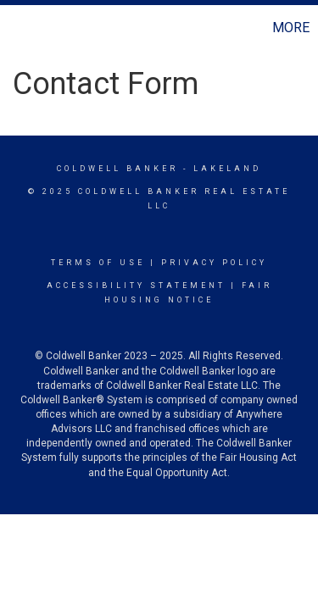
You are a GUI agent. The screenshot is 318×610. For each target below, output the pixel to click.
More (291, 27)
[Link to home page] (15, 28)
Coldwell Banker (117, 168)
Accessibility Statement (136, 285)
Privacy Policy (214, 262)
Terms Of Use (98, 262)
